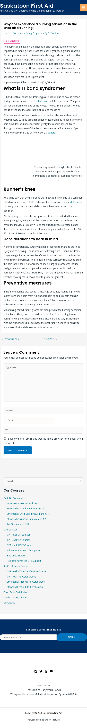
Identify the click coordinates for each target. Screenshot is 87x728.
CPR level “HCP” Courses (20, 545)
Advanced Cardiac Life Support (23, 550)
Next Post (50, 339)
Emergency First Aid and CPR (22, 503)
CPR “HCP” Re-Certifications (21, 576)
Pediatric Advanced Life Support (24, 560)
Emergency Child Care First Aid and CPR (28, 513)
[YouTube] (51, 671)
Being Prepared (34, 33)
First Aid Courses (13, 498)
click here (50, 132)
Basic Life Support (16, 555)
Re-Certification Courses (17, 566)
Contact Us (9, 602)
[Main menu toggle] (83, 7)
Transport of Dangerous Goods (43, 689)
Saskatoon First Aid (27, 6)
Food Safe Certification (16, 592)
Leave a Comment (14, 33)
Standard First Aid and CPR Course (25, 508)
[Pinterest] (46, 671)
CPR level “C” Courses (18, 539)
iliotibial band (41, 101)
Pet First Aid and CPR (18, 524)
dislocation (76, 202)
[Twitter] (40, 671)
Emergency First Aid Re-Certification (26, 581)
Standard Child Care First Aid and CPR (27, 519)
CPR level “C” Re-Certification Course (26, 571)
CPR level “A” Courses (18, 534)
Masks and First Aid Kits (16, 597)
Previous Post (10, 339)
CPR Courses (11, 529)
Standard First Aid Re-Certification (25, 587)
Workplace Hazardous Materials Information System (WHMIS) (43, 694)
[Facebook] (35, 671)
